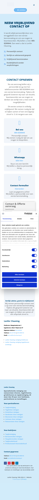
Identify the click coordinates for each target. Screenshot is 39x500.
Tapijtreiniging (10, 407)
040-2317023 (12, 333)
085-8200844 (21, 10)
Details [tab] (19, 218)
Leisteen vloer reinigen (13, 419)
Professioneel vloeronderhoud (16, 443)
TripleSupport (16, 479)
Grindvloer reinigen (12, 412)
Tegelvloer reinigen (12, 410)
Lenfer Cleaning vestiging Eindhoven (16, 340)
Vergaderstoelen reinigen (14, 439)
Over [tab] (32, 218)
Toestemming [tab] (7, 218)
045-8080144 (20, 333)
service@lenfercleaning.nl (15, 335)
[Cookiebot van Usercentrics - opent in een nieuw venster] (24, 214)
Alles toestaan (19, 274)
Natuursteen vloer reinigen (15, 421)
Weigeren (19, 285)
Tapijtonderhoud (11, 441)
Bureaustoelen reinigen (13, 436)
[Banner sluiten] (36, 213)
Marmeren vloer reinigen (14, 417)
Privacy (24, 479)
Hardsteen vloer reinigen (14, 414)
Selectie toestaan (19, 280)
